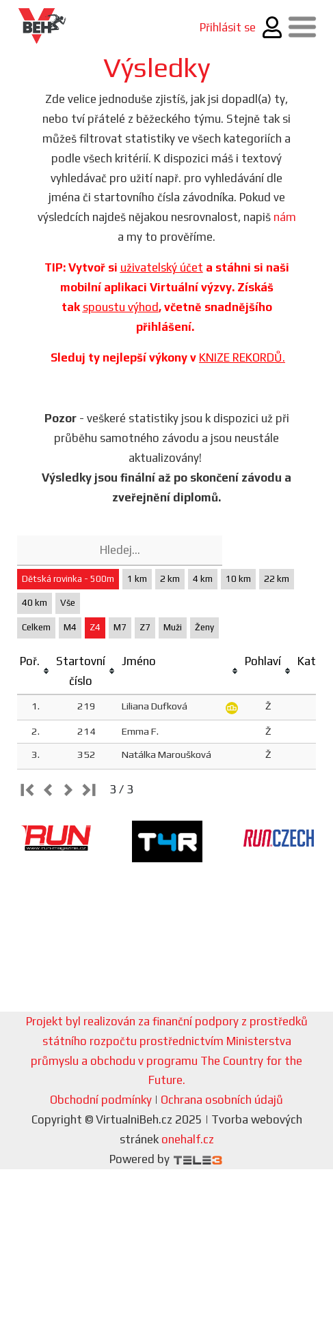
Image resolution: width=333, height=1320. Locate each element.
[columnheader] (35, 671)
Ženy (204, 627)
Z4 (95, 627)
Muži (172, 627)
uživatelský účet (161, 267)
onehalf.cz (187, 1139)
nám (285, 217)
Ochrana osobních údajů (222, 1099)
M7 (120, 627)
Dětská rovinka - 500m (68, 579)
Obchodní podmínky (101, 1099)
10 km (238, 579)
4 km (203, 579)
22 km (276, 579)
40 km (34, 603)
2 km (170, 579)
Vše (67, 603)
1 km (137, 579)
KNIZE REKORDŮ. (242, 357)
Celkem (36, 627)
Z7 (144, 627)
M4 (70, 627)
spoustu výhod (121, 307)
